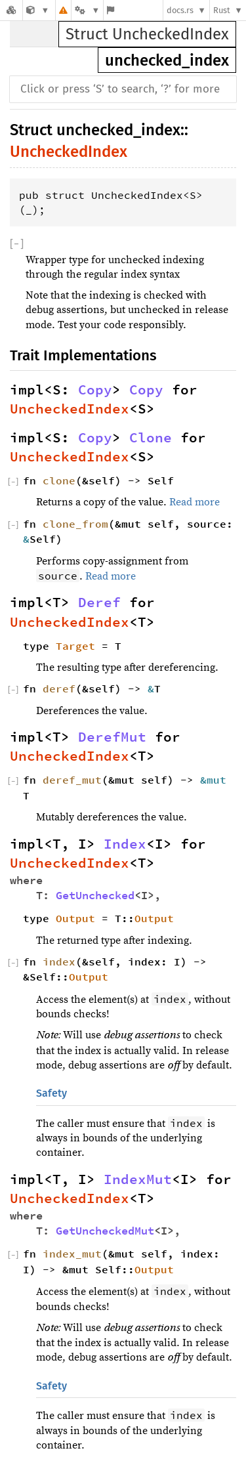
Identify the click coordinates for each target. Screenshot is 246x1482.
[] (17, 244)
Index (125, 844)
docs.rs (180, 10)
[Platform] (87, 10)
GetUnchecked (95, 895)
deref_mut (72, 779)
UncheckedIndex (68, 151)
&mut (216, 779)
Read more (194, 502)
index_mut (72, 1253)
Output (75, 918)
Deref (99, 602)
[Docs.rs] (11, 10)
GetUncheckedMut (105, 1231)
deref (59, 688)
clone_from (75, 523)
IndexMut (138, 1179)
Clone (150, 437)
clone (59, 480)
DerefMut (112, 737)
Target (75, 645)
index (59, 961)
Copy (95, 389)
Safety (51, 1093)
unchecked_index (167, 60)
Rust (221, 10)
